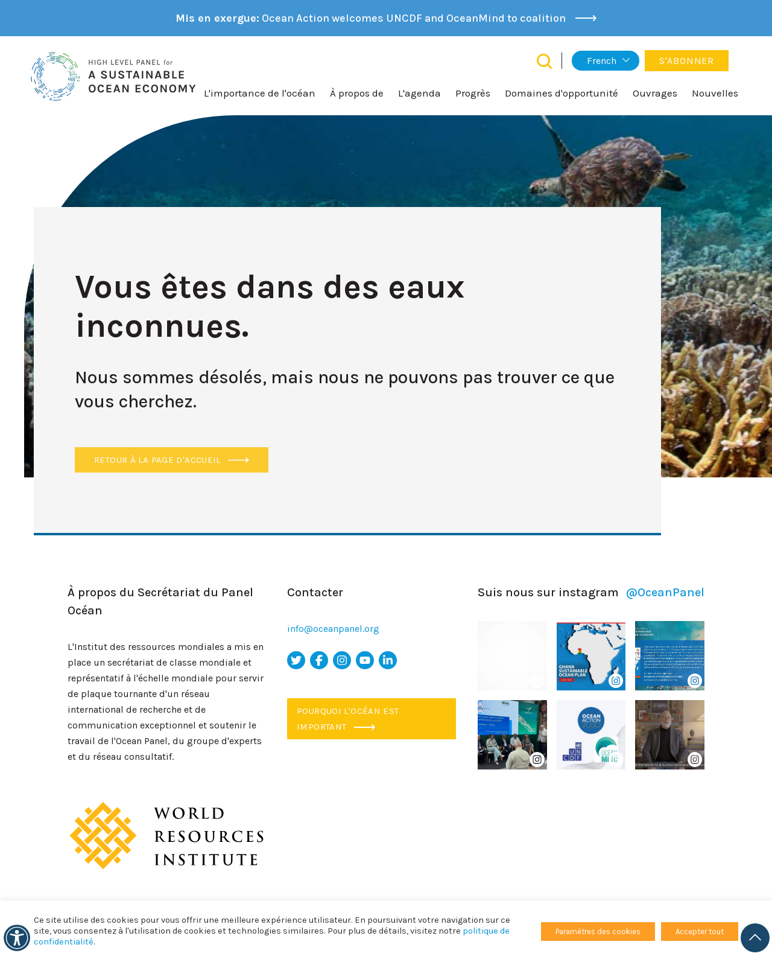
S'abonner (686, 60)
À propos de (357, 93)
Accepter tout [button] (700, 931)
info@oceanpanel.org (333, 628)
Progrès (472, 93)
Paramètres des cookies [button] (598, 931)
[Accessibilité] (16, 937)
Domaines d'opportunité (561, 93)
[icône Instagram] (342, 660)
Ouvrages (655, 93)
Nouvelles (715, 93)
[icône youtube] (365, 660)
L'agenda (419, 93)
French (601, 60)
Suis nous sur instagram (591, 593)
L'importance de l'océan (259, 93)
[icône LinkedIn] (388, 660)
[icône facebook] (319, 660)
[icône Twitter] (296, 660)
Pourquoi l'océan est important (348, 719)
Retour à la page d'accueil (171, 459)
